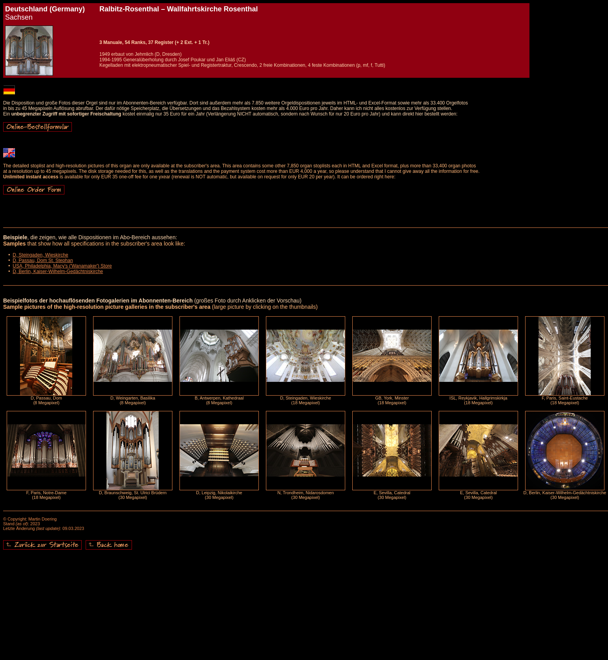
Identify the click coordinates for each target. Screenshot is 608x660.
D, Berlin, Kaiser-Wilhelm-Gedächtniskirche (58, 271)
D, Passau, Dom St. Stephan (43, 260)
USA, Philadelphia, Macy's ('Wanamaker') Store (62, 266)
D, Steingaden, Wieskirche (40, 255)
